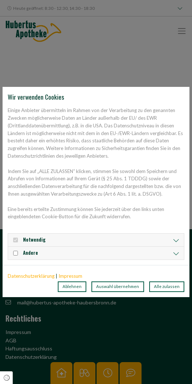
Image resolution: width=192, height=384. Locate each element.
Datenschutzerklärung (31, 276)
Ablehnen (72, 286)
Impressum (70, 276)
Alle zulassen (167, 286)
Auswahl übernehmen (117, 286)
